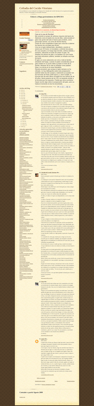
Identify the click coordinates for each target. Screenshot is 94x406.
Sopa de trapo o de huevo (24, 262)
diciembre (24, 100)
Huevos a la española (23, 183)
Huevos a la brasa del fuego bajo (26, 181)
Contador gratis (22, 397)
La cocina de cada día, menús (49, 21)
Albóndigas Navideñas (24, 137)
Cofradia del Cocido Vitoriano (35, 8)
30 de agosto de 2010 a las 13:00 (47, 335)
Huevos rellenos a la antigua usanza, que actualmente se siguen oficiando (25, 188)
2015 (22, 90)
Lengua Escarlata (23, 200)
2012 (22, 95)
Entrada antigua (71, 381)
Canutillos (21, 159)
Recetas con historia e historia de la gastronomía (48, 24)
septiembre (24, 102)
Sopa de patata (22, 259)
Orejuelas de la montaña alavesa (26, 225)
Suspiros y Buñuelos (23, 266)
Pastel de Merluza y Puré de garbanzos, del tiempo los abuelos (25, 231)
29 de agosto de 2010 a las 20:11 (47, 278)
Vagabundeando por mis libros (49, 27)
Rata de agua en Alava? (24, 247)
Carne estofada (22, 160)
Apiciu (42, 339)
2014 (22, 91)
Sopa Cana (21, 256)
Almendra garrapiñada (24, 138)
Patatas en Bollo (25, 116)
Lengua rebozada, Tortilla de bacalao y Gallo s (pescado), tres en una (26, 203)
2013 (22, 93)
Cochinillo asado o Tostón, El (25, 164)
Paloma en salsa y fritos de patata (26, 226)
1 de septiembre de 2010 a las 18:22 (47, 374)
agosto (23, 103)
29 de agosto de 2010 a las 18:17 (47, 169)
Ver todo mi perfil (23, 59)
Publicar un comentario (41, 378)
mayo (23, 121)
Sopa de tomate (22, 260)
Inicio (56, 381)
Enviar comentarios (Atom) (48, 384)
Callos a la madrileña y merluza (25, 157)
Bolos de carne (22, 150)
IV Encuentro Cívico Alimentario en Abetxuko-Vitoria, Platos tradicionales (26, 192)
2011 (22, 97)
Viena (42, 94)
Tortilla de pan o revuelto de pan (26, 276)
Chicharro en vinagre (26, 105)
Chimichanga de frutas (26, 107)
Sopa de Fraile (22, 257)
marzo (23, 123)
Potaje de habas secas (26, 118)
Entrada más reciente (40, 381)
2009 (22, 126)
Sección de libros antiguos (49, 25)
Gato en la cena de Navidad (25, 176)
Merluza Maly (22, 217)
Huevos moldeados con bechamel (26, 184)
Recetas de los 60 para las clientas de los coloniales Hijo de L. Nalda (26, 251)
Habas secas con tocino (24, 177)
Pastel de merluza (23, 227)
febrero (24, 124)
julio (23, 119)
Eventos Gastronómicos (49, 20)
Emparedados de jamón (24, 169)
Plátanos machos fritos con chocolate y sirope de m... (27, 110)
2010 (22, 98)
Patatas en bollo (22, 236)
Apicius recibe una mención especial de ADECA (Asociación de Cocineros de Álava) (26, 142)
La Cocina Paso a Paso (48, 23)
